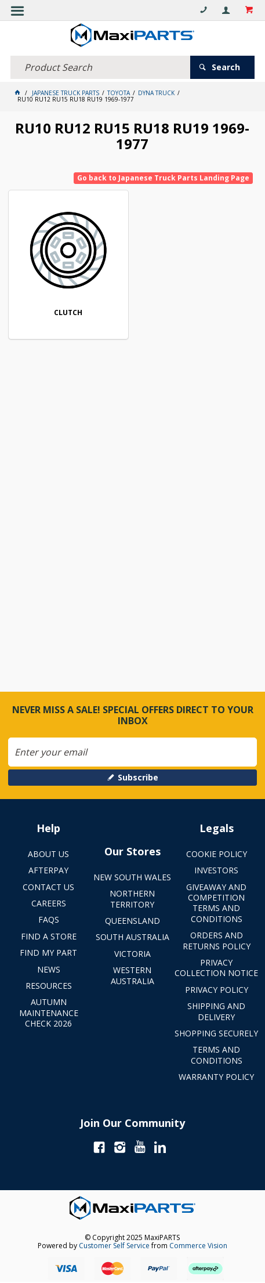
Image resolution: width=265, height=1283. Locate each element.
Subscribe (138, 777)
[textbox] (100, 67)
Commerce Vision (198, 1246)
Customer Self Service (114, 1246)
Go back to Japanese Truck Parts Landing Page (163, 178)
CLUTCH (68, 313)
